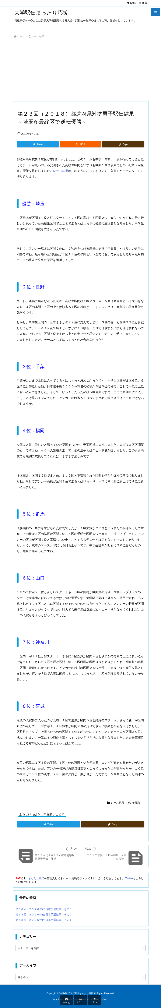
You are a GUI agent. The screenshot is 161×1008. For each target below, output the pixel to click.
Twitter (129, 878)
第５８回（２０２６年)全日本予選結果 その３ (44, 909)
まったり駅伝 (36, 878)
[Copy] (123, 144)
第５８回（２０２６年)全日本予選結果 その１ (44, 919)
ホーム (20, 36)
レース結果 (38, 36)
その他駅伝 (133, 802)
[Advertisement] (80, 70)
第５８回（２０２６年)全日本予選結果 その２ (44, 914)
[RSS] (80, 144)
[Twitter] (38, 144)
